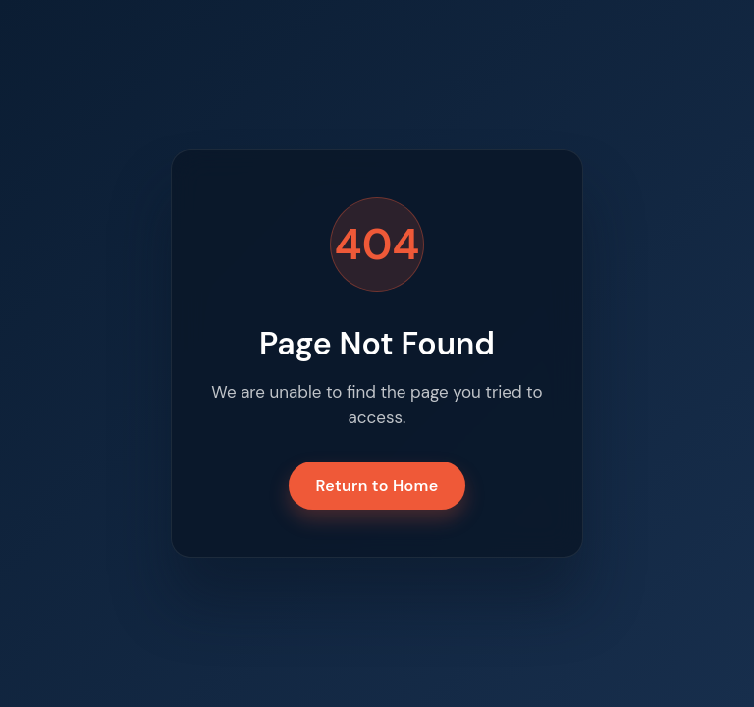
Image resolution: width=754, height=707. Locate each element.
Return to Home (377, 485)
